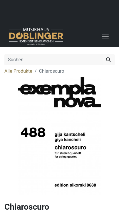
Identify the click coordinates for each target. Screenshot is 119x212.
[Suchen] (108, 59)
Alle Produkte (18, 71)
